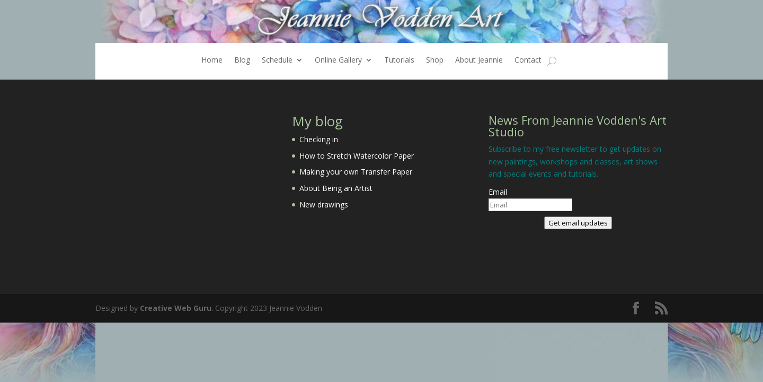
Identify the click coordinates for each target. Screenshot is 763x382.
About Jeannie (479, 60)
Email (498, 192)
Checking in (318, 139)
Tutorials (399, 60)
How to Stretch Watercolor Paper (356, 156)
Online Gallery (338, 60)
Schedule (277, 60)
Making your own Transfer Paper (355, 172)
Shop (434, 60)
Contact (528, 60)
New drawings (323, 204)
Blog (242, 60)
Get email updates (578, 223)
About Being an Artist (335, 188)
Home (212, 60)
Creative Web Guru (175, 308)
